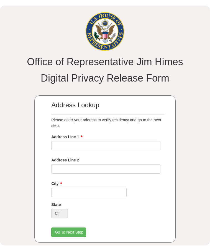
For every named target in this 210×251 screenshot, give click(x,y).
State (56, 204)
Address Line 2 (65, 160)
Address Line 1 (65, 137)
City (54, 183)
